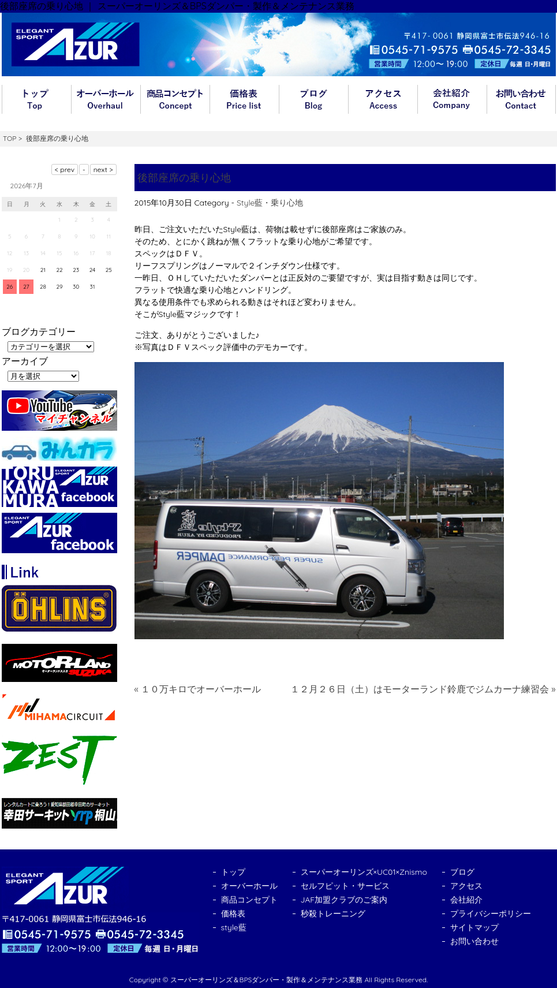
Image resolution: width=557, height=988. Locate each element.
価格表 (244, 99)
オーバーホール (105, 99)
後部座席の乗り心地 (184, 177)
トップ (36, 99)
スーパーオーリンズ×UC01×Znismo (364, 872)
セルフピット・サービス (345, 886)
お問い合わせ (521, 99)
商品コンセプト (175, 99)
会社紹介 (452, 99)
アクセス (382, 99)
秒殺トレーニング (333, 913)
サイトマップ (474, 927)
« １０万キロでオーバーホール (197, 689)
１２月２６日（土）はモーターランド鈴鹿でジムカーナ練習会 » (423, 689)
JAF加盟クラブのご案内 (344, 899)
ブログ (313, 99)
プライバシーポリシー (490, 913)
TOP (9, 138)
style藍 (233, 927)
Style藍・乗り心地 (270, 202)
